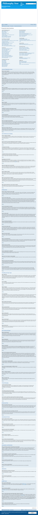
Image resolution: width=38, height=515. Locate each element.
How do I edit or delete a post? (5, 49)
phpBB (16, 161)
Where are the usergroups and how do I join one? (25, 33)
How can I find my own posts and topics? (24, 50)
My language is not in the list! (5, 42)
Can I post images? (4, 62)
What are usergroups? (22, 32)
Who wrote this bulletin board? (23, 61)
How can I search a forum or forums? (23, 47)
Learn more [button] (7, 513)
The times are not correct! (5, 41)
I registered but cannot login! (5, 33)
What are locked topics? (5, 65)
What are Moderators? (22, 31)
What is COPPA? (4, 31)
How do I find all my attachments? (23, 58)
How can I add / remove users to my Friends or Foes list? (26, 44)
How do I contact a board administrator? (24, 64)
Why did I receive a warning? (5, 54)
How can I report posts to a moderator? (6, 55)
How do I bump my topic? (5, 57)
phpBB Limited (24, 483)
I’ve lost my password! (4, 35)
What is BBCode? (4, 60)
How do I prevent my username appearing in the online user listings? (10, 40)
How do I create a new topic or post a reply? (7, 48)
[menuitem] (7, 24)
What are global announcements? (6, 63)
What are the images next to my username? (7, 43)
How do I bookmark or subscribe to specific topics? (25, 53)
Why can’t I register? (4, 32)
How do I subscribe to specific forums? (24, 54)
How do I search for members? (23, 49)
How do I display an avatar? (5, 44)
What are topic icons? (4, 66)
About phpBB (24, 484)
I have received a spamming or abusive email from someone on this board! (27, 41)
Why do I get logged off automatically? (6, 36)
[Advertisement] (19, 16)
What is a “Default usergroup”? (23, 35)
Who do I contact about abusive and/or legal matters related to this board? (27, 63)
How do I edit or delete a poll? (5, 52)
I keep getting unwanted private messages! (24, 39)
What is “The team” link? (22, 36)
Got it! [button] (32, 512)
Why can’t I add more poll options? (6, 51)
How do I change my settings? (5, 39)
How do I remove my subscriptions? (23, 55)
